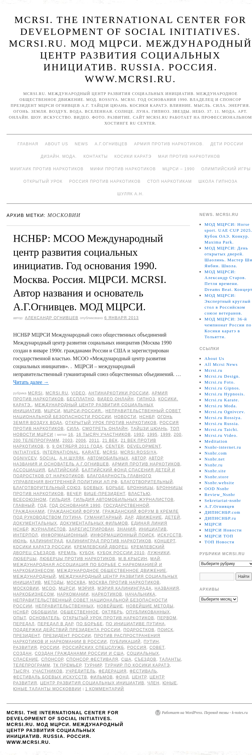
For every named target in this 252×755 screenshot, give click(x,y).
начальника (140, 594)
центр (139, 677)
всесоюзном (29, 499)
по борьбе (89, 624)
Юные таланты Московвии (47, 689)
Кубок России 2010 (120, 553)
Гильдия (59, 499)
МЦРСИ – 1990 (178, 169)
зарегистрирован (91, 529)
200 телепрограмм (36, 440)
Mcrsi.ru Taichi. (221, 429)
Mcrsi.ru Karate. (221, 399)
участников (47, 671)
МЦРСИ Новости (223, 530)
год (42, 505)
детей (172, 517)
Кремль (67, 553)
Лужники (159, 553)
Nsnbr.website (219, 482)
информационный (64, 535)
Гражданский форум (73, 511)
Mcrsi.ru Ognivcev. (224, 411)
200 (178, 434)
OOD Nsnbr (216, 488)
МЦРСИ (52, 411)
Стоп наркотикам (169, 181)
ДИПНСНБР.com (222, 512)
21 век (110, 440)
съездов (146, 659)
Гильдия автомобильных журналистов (124, 499)
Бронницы (140, 487)
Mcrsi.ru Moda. (220, 405)
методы (54, 582)
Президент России (67, 635)
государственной (126, 505)
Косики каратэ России (42, 547)
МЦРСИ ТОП (218, 535)
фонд (122, 677)
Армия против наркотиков (146, 464)
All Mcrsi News (221, 364)
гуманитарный (103, 517)
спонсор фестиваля (92, 659)
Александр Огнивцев (51, 318)
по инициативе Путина (135, 624)
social (48, 458)
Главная (27, 144)
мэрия (86, 588)
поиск (165, 629)
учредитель (80, 671)
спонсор (52, 659)
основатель (44, 618)
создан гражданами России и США (79, 653)
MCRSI (35, 393)
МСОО (49, 588)
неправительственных (64, 606)
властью (139, 493)
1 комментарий (104, 689)
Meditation (215, 441)
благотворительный (147, 482)
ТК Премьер (67, 665)
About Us (56, 144)
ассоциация (29, 470)
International (61, 452)
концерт (165, 541)
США (126, 659)
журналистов (48, 529)
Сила (73, 428)
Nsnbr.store (216, 476)
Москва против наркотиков (124, 582)
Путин (151, 641)
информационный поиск (123, 535)
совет (156, 647)
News (81, 144)
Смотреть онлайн (105, 428)
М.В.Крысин (132, 558)
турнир (93, 665)
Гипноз (146, 399)
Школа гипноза (218, 181)
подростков (139, 629)
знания (126, 529)
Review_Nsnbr (219, 494)
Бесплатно (80, 399)
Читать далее (31, 382)
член (153, 683)
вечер (74, 493)
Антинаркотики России (118, 393)
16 (70, 434)
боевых (93, 487)
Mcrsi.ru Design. (222, 376)
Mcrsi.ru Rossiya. (223, 417)
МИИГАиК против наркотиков (47, 169)
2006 (81, 440)
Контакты (95, 156)
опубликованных (148, 612)
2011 (94, 440)
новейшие (110, 606)
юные (169, 683)
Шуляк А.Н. (130, 194)
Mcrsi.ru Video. (221, 435)
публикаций (125, 641)
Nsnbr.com (215, 453)
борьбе (115, 487)
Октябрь (112, 612)
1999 (165, 434)
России (49, 647)
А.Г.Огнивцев (110, 144)
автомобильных (108, 458)
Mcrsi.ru (57, 393)
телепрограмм (31, 665)
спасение (25, 659)
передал (23, 624)
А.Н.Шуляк (71, 458)
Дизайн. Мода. (59, 156)
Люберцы (25, 558)
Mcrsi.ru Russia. (221, 423)
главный (24, 505)
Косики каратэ (133, 156)
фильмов (101, 677)
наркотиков (107, 594)
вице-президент (104, 493)
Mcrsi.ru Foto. (219, 382)
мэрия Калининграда (124, 588)
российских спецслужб (93, 647)
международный (34, 576)
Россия (136, 647)
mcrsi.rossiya (138, 452)
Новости (125, 416)
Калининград (46, 541)
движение (149, 517)
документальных (35, 523)
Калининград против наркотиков (108, 541)
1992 (139, 434)
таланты (170, 659)
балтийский (63, 470)
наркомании (73, 594)
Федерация (112, 671)
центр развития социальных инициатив (92, 683)
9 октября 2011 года (77, 446)
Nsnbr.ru (213, 464)
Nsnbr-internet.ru (222, 447)
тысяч (21, 671)
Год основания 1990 (75, 505)
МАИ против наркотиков (189, 156)
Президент (26, 635)
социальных (143, 653)
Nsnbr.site (215, 470)
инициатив (153, 529)
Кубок (86, 553)
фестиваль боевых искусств (50, 677)
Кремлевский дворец (101, 547)
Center (115, 446)
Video (78, 393)
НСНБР (147, 416)
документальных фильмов (94, 523)
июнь (20, 541)
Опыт (19, 618)
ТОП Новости (219, 541)
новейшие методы (149, 606)
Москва (76, 582)
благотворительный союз (47, 487)
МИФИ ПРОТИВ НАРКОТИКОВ (123, 169)
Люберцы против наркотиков (78, 558)
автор (139, 458)
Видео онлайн (115, 399)
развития (25, 647)
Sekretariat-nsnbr (222, 500)
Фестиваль (143, 671)
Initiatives (26, 452)
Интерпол (25, 535)
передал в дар (55, 624)
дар (129, 517)
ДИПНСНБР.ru (220, 518)
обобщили (44, 612)
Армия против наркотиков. (169, 144)
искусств (170, 535)
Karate (91, 452)
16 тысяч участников (103, 434)
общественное (79, 612)
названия (167, 588)
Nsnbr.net (214, 459)
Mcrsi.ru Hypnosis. (224, 393)
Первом (167, 618)
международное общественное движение (111, 570)
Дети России (226, 144)
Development (144, 446)
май (155, 558)
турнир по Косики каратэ (137, 665)
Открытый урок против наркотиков (111, 422)
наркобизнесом (33, 594)
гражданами (29, 511)
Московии (26, 588)
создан (22, 653)
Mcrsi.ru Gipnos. (222, 388)
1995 (152, 434)
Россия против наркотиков (105, 181)
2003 (67, 440)
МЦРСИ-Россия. (82, 411)
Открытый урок (42, 181)
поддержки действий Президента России (66, 629)
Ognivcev (25, 458)
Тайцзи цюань (149, 428)
